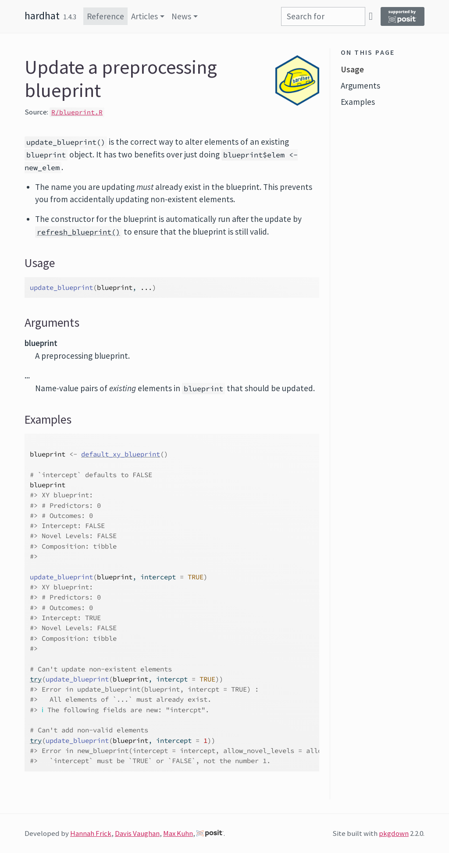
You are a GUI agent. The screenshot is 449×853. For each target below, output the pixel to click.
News (181, 16)
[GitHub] (370, 16)
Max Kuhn (178, 833)
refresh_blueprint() (78, 232)
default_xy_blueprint (120, 454)
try (36, 679)
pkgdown (394, 833)
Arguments (360, 85)
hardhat (42, 15)
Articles (144, 16)
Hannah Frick (90, 833)
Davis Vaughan (137, 833)
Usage (352, 69)
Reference (105, 16)
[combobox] (323, 16)
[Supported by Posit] (402, 16)
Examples (358, 101)
